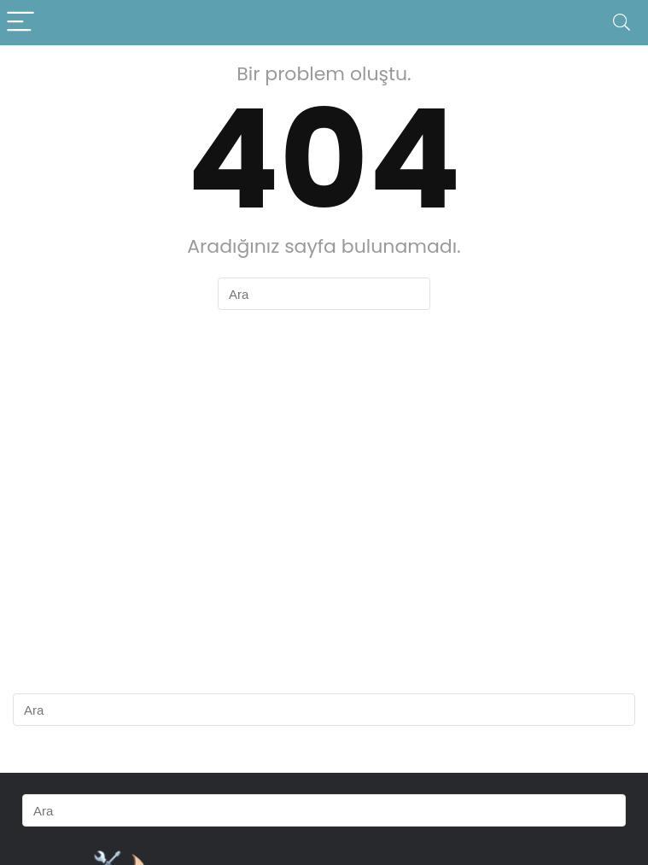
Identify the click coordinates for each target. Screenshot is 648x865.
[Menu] (20, 22)
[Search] (621, 22)
